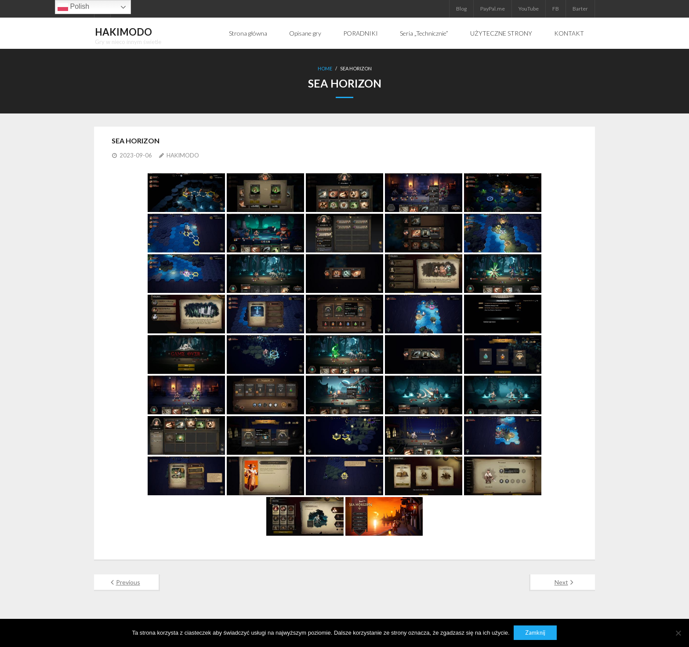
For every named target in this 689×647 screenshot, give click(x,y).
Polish (73, 7)
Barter (580, 8)
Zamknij (536, 632)
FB (555, 8)
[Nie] (678, 633)
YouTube (529, 8)
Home (325, 68)
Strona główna (248, 33)
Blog (461, 8)
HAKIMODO (183, 154)
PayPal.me (492, 8)
